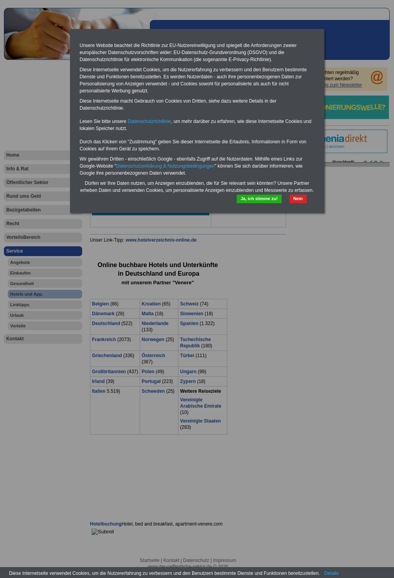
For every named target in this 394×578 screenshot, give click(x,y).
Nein (298, 198)
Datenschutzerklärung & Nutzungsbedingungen (165, 166)
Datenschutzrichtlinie (149, 121)
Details (331, 573)
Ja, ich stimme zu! (259, 198)
